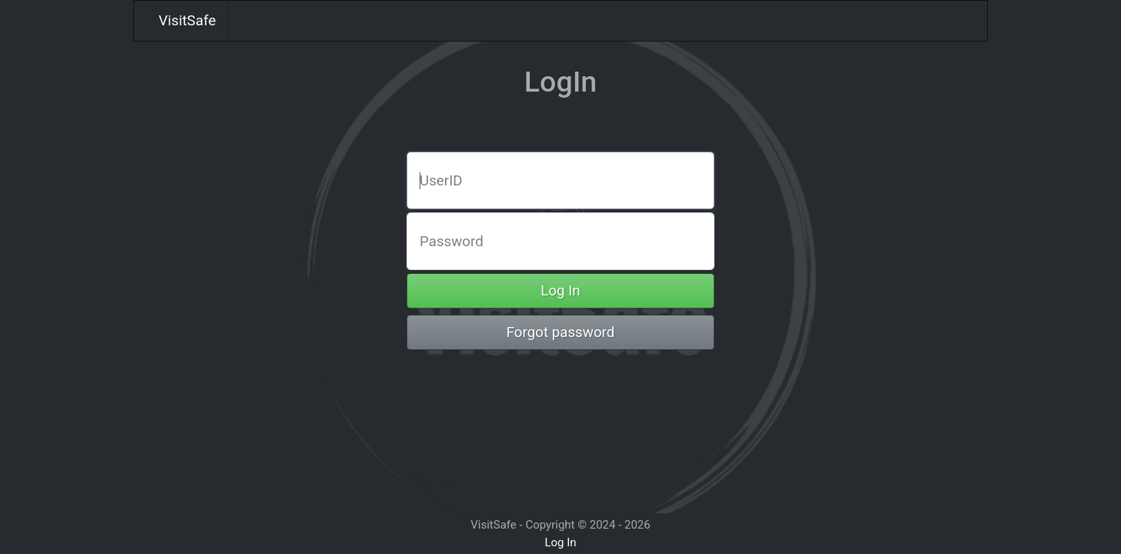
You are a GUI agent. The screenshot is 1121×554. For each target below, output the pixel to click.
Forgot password (561, 332)
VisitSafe (187, 20)
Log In (560, 290)
